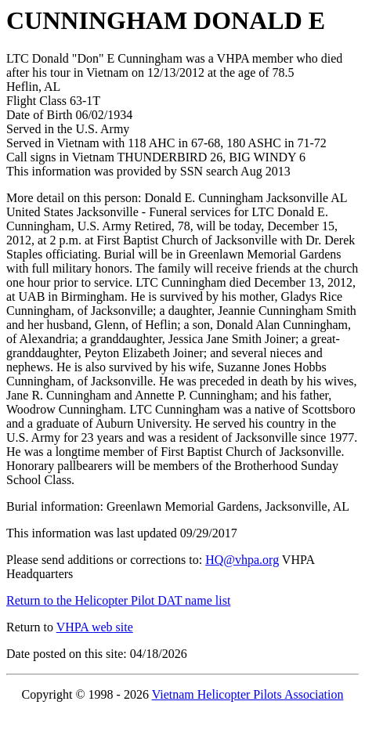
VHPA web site (94, 627)
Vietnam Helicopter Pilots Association (248, 694)
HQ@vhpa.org (242, 559)
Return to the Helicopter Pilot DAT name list (118, 600)
